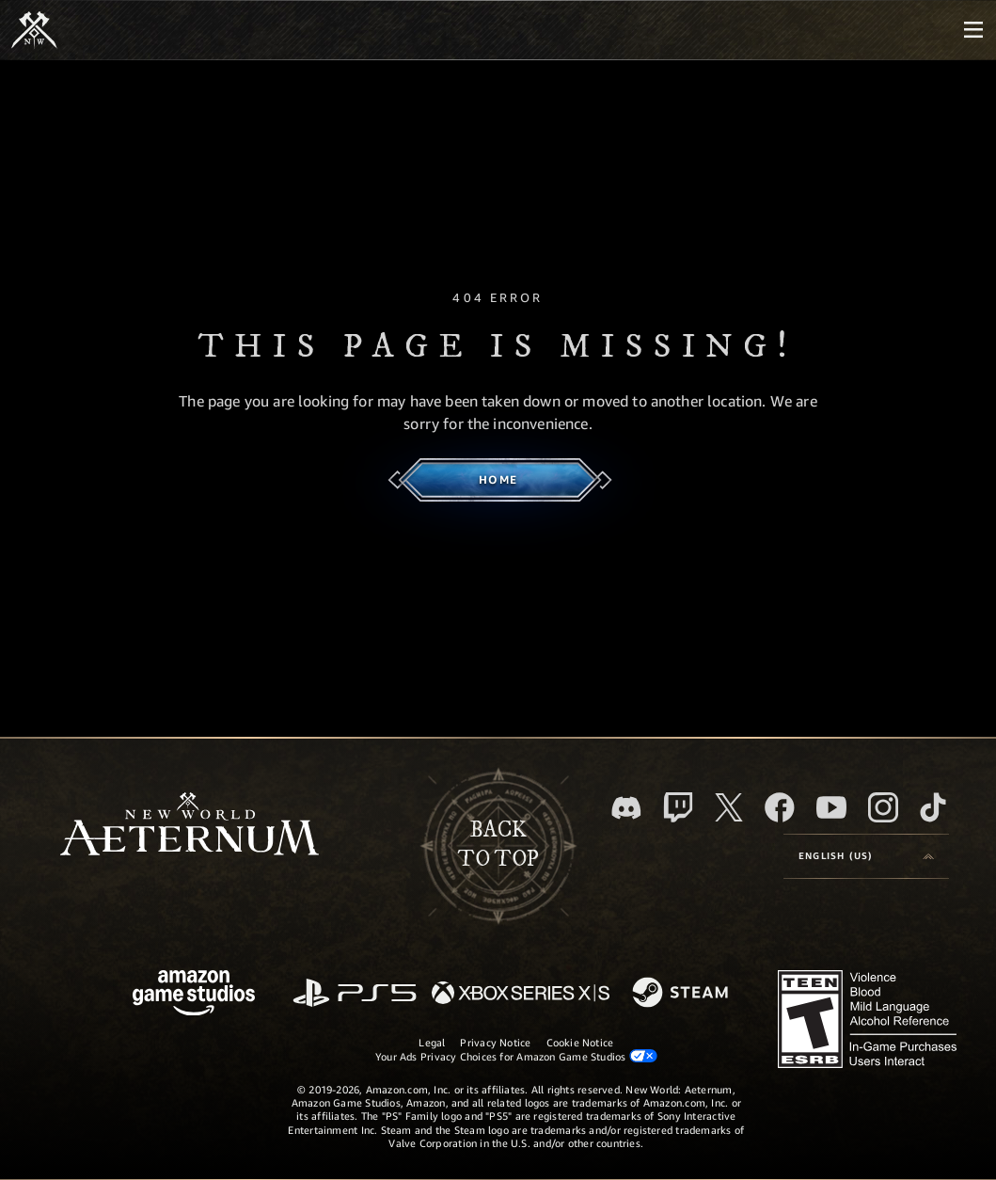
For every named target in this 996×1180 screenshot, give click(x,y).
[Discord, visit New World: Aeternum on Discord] (626, 808)
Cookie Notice (580, 1042)
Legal (432, 1042)
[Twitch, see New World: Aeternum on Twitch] (678, 807)
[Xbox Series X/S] (520, 994)
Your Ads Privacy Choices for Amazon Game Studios (516, 1055)
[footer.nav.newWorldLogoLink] (189, 825)
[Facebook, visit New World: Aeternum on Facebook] (780, 807)
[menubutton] (973, 30)
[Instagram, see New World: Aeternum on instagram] (883, 807)
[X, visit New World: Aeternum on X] (729, 807)
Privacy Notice (495, 1042)
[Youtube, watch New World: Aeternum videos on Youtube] (831, 807)
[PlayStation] (354, 994)
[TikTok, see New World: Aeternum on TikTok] (933, 807)
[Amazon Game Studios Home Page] (194, 995)
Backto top (498, 845)
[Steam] (682, 993)
